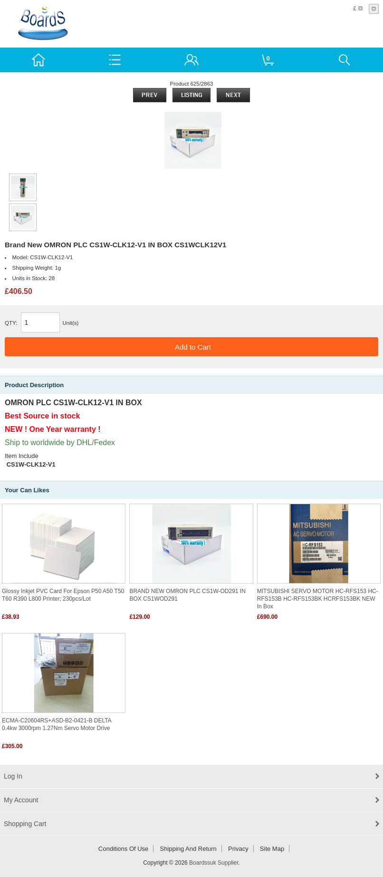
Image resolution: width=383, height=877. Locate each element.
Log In (13, 776)
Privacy (238, 848)
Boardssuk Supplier (213, 862)
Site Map (272, 848)
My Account (21, 800)
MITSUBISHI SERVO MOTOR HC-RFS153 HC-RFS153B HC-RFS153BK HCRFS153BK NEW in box (317, 599)
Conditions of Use (123, 848)
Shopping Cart (25, 824)
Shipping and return (188, 848)
